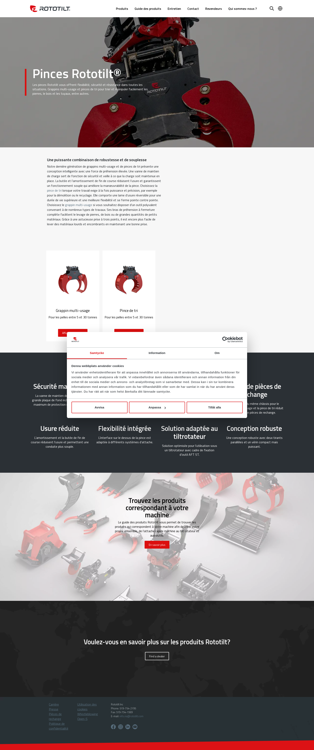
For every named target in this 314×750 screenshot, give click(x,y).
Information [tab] (157, 353)
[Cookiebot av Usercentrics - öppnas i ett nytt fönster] (225, 340)
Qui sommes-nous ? (242, 8)
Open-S (82, 718)
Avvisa (99, 407)
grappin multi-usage (78, 204)
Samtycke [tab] (97, 353)
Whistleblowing (87, 714)
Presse (53, 709)
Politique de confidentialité (58, 726)
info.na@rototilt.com (131, 716)
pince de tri (54, 190)
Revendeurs (213, 8)
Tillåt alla (214, 407)
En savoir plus (157, 545)
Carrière (54, 704)
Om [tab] (216, 353)
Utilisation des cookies (87, 707)
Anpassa (157, 407)
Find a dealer (157, 656)
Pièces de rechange (55, 716)
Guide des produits (148, 8)
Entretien (174, 8)
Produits (122, 8)
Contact (193, 8)
